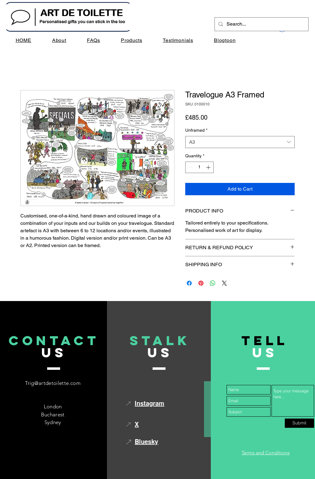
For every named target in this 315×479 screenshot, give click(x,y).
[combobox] (240, 142)
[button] (131, 40)
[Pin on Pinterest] (201, 283)
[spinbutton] (199, 167)
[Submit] (299, 423)
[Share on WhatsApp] (212, 283)
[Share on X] (224, 283)
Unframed (196, 130)
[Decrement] (190, 167)
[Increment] (209, 167)
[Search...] (261, 24)
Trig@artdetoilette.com (52, 383)
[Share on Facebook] (189, 283)
